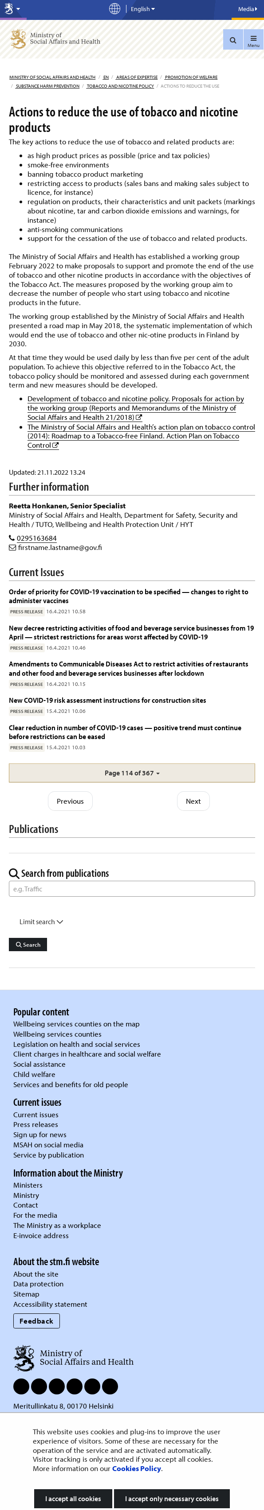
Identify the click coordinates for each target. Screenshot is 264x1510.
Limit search (41, 921)
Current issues (36, 1114)
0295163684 (37, 537)
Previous (70, 800)
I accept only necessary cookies (172, 1498)
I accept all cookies (73, 1498)
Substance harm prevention (47, 86)
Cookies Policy (136, 1468)
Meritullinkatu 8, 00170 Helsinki (63, 1405)
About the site (36, 1273)
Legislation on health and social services (76, 1044)
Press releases (35, 1124)
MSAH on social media (48, 1144)
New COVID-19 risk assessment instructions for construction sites (108, 700)
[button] (132, 772)
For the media (35, 1215)
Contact (25, 1204)
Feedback (37, 1320)
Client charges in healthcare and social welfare (87, 1053)
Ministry (26, 1195)
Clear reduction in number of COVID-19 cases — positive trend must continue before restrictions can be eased (125, 732)
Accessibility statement (50, 1304)
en (105, 77)
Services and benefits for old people (70, 1084)
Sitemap (26, 1293)
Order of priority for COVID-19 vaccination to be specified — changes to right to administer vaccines (128, 596)
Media (247, 9)
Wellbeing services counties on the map (76, 1023)
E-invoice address (41, 1235)
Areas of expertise (136, 77)
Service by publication (48, 1154)
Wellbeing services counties (57, 1033)
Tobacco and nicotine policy (120, 86)
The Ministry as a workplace (57, 1225)
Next (193, 800)
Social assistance (39, 1064)
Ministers (28, 1184)
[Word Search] (132, 889)
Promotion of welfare (190, 77)
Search (28, 944)
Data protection (38, 1283)
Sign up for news (40, 1134)
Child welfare (34, 1074)
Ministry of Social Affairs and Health (52, 77)
